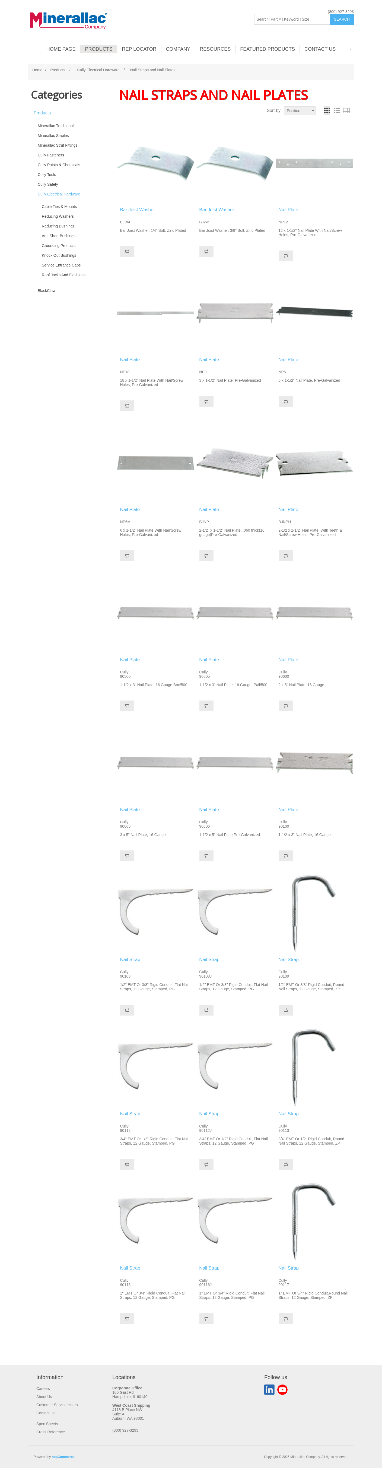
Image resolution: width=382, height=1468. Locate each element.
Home (37, 70)
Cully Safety (48, 184)
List (336, 110)
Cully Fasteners (51, 155)
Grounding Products (59, 245)
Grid (327, 110)
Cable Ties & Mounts (59, 206)
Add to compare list (127, 251)
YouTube (282, 1390)
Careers (43, 1388)
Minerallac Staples (53, 135)
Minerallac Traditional (56, 126)
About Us (44, 1397)
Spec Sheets (47, 1424)
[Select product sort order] (300, 110)
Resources (215, 49)
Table (346, 110)
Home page (61, 49)
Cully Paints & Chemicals (59, 165)
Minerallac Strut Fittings (57, 145)
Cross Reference (50, 1432)
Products (98, 49)
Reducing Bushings (58, 226)
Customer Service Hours (57, 1405)
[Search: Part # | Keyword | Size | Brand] (292, 19)
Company (178, 49)
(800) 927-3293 (341, 11)
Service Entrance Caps (61, 265)
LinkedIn (269, 1390)
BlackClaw (46, 290)
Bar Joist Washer (137, 209)
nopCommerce (63, 1457)
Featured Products (267, 49)
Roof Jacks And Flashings (63, 275)
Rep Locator (139, 49)
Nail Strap (130, 959)
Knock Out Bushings (59, 255)
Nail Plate (288, 209)
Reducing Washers (58, 216)
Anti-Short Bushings (58, 236)
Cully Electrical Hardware (59, 194)
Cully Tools (47, 174)
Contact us (320, 49)
